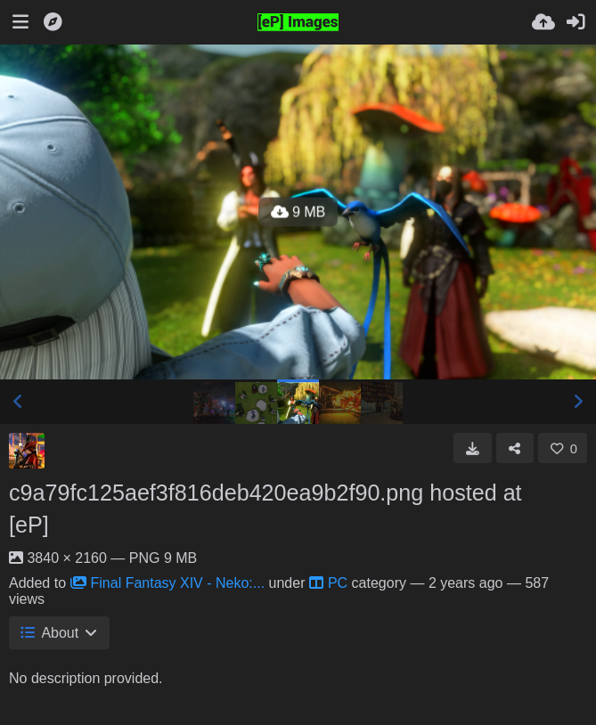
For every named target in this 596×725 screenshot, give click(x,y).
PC (328, 583)
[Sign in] (575, 22)
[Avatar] (27, 450)
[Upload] (543, 22)
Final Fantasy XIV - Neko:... (167, 583)
